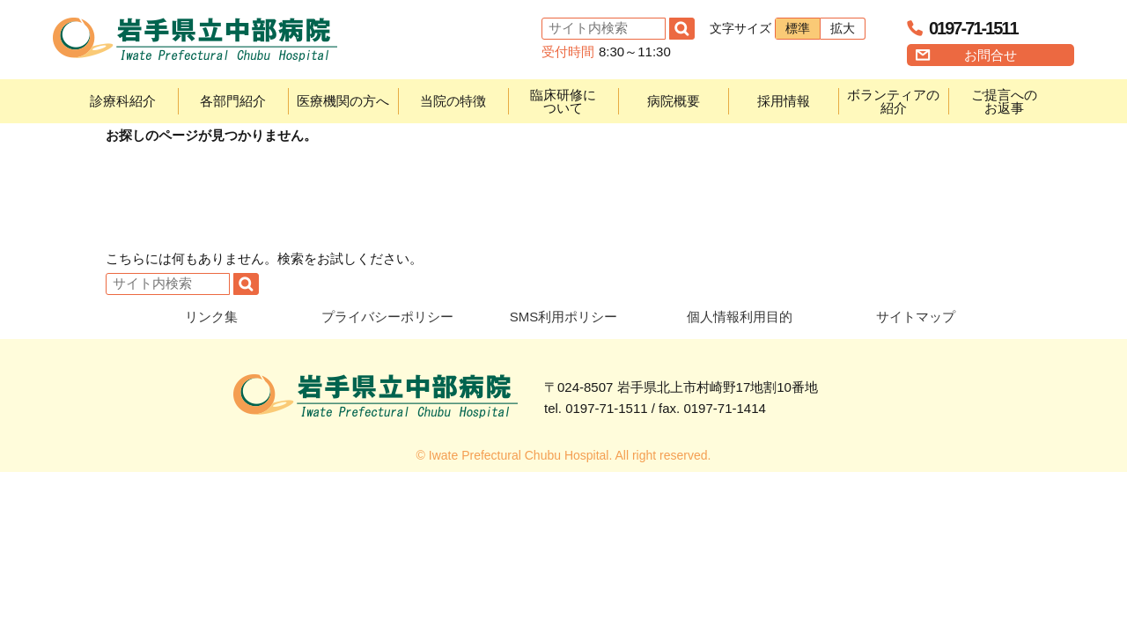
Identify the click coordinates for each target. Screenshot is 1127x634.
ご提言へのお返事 (1004, 101)
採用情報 (783, 100)
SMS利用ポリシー (564, 316)
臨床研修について (563, 101)
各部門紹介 (233, 100)
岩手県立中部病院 (195, 40)
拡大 (842, 28)
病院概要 (673, 100)
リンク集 (211, 316)
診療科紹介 (123, 100)
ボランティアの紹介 (893, 101)
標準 (797, 28)
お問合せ (990, 55)
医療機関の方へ (343, 100)
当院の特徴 (453, 100)
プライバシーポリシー (387, 316)
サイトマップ (915, 316)
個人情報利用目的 (739, 316)
